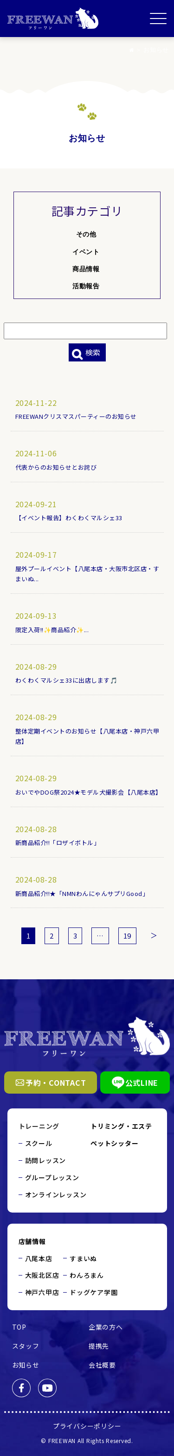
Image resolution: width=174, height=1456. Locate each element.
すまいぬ (83, 1258)
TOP (19, 1327)
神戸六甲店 (42, 1292)
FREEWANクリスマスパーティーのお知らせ (76, 416)
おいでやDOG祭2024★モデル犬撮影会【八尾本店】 (89, 792)
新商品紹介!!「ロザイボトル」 (58, 842)
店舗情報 (32, 1241)
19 (127, 935)
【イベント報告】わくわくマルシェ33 (69, 517)
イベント (85, 251)
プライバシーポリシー (87, 1426)
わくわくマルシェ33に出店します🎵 (66, 680)
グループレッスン (52, 1177)
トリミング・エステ (121, 1126)
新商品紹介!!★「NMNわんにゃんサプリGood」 (82, 893)
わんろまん (87, 1275)
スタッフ (25, 1345)
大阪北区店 (42, 1275)
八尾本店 (38, 1258)
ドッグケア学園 (93, 1292)
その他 (86, 234)
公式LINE (135, 1082)
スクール (38, 1143)
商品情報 (85, 269)
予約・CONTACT (50, 1082)
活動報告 (85, 286)
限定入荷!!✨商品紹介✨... (52, 629)
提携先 (99, 1345)
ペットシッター (114, 1143)
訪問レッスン (45, 1160)
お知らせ (25, 1364)
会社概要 (102, 1364)
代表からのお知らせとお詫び (56, 467)
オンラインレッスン (56, 1194)
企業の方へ (106, 1327)
